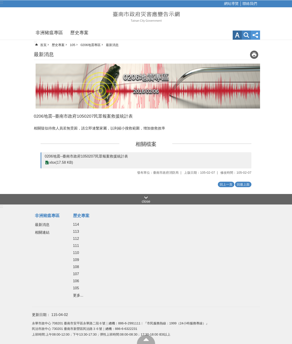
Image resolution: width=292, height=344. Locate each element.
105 (72, 45)
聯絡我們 (249, 3)
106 (76, 281)
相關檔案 (146, 144)
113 (76, 231)
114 (76, 224)
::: (1, 2)
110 (76, 253)
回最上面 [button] (243, 184)
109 (76, 260)
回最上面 (146, 339)
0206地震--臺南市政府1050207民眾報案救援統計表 (86, 156)
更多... (78, 295)
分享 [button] (255, 35)
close (146, 201)
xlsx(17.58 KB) (61, 163)
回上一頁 (226, 184)
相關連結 (42, 232)
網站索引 (246, 35)
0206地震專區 (91, 45)
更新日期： (41, 315)
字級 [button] (237, 35)
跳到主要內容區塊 (2, 2)
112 (76, 239)
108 (76, 267)
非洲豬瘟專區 (49, 32)
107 (76, 274)
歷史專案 (79, 32)
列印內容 (254, 55)
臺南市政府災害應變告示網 (146, 16)
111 (76, 246)
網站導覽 (231, 3)
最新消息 (112, 45)
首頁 (43, 45)
